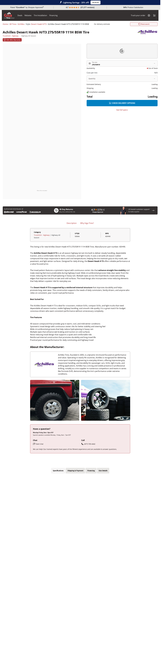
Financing (54, 15)
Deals (20, 15)
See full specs (122, 110)
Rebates (28, 15)
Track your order (137, 15)
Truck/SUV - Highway (10, 36)
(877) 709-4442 (88, 444)
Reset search (131, 24)
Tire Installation (41, 15)
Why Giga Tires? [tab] (87, 223)
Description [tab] (72, 223)
